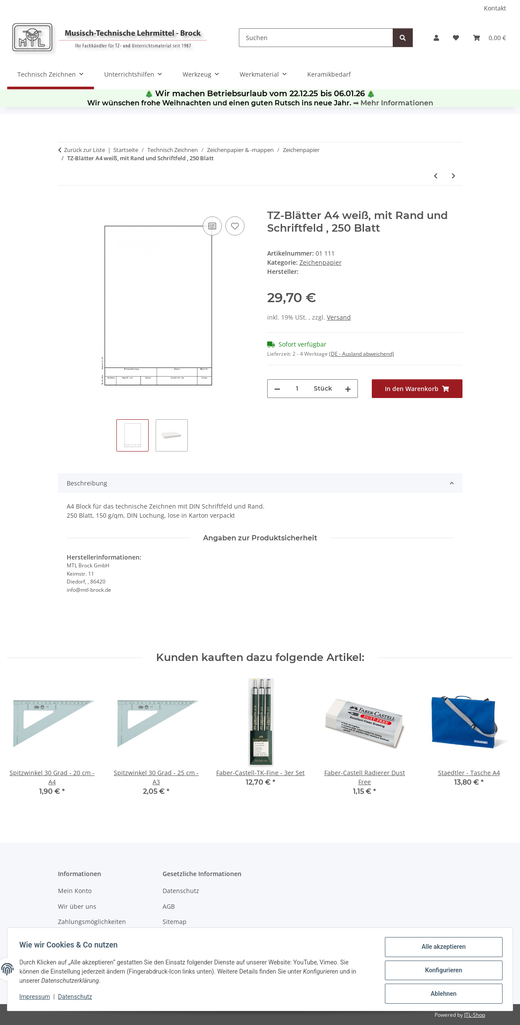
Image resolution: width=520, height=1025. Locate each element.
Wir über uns (77, 906)
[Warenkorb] (489, 38)
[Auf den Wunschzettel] (235, 226)
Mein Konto (75, 891)
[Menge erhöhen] (347, 389)
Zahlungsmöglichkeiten (92, 921)
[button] (436, 38)
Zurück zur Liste (84, 150)
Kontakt (495, 8)
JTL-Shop (474, 1014)
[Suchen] (316, 37)
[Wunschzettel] (456, 38)
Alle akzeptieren (441, 948)
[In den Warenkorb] (65, 204)
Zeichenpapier (320, 262)
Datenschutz (77, 998)
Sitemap (175, 921)
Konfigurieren (441, 971)
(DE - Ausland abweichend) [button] (361, 353)
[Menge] (297, 389)
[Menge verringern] (277, 389)
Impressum (36, 998)
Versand (339, 317)
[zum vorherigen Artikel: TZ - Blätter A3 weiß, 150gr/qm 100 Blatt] (436, 175)
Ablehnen (441, 994)
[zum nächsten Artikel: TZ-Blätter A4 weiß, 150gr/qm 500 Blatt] (453, 175)
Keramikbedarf (329, 74)
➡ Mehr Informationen (393, 103)
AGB (169, 906)
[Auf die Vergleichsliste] (212, 226)
